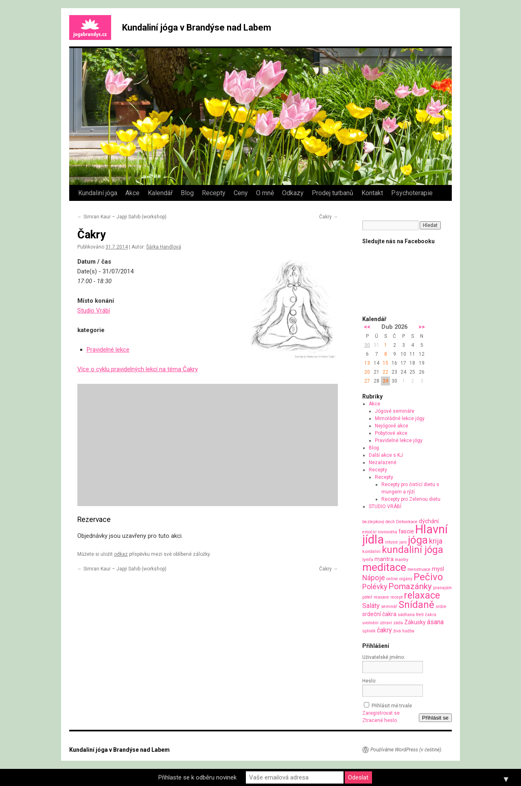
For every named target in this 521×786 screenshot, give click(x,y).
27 (367, 381)
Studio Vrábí (93, 310)
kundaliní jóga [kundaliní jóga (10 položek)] (412, 549)
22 (385, 372)
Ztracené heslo (379, 720)
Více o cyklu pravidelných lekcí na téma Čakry (137, 369)
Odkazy (293, 193)
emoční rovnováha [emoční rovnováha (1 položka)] (379, 532)
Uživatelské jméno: (383, 657)
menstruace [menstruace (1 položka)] (419, 569)
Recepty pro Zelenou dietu (410, 499)
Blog (187, 193)
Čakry (328, 217)
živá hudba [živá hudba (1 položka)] (403, 631)
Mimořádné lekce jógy (400, 418)
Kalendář (160, 193)
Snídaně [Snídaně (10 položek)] (416, 604)
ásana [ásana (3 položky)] (435, 622)
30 (367, 345)
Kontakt (372, 193)
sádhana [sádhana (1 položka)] (406, 614)
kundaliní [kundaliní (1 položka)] (371, 551)
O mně (265, 193)
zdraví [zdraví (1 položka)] (386, 622)
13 (367, 363)
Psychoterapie (412, 193)
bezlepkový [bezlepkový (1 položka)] (373, 521)
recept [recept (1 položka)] (396, 597)
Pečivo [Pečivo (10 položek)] (428, 577)
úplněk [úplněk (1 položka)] (369, 631)
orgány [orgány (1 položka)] (405, 578)
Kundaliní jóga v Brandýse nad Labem (196, 27)
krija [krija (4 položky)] (435, 541)
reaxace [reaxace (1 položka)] (381, 597)
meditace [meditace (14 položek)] (384, 567)
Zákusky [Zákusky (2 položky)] (415, 622)
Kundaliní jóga (97, 193)
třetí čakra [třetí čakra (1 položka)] (426, 614)
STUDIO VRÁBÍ (385, 506)
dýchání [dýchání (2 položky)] (429, 521)
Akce (132, 193)
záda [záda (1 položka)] (398, 622)
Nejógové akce (391, 426)
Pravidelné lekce (108, 349)
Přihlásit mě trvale (392, 706)
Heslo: (369, 681)
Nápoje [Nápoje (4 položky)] (373, 577)
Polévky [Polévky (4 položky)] (374, 586)
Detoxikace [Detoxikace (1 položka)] (407, 521)
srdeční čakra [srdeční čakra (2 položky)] (379, 614)
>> (421, 327)
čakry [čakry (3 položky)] (384, 630)
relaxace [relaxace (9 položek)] (422, 595)
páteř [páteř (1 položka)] (367, 597)
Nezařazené (382, 462)
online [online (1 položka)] (392, 578)
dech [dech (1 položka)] (390, 521)
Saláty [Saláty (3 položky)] (371, 606)
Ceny (241, 193)
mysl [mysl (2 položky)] (438, 569)
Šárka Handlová (163, 247)
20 (367, 372)
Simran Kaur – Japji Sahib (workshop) (121, 217)
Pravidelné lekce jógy (398, 440)
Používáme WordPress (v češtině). (406, 750)
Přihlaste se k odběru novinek (197, 777)
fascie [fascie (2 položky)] (406, 531)
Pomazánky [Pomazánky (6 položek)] (410, 586)
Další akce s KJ (386, 455)
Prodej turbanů (332, 193)
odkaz (121, 554)
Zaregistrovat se (381, 713)
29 (385, 381)
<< (367, 327)
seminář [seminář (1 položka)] (389, 606)
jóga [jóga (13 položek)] (418, 540)
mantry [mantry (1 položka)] (401, 559)
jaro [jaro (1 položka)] (403, 542)
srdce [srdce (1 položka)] (441, 606)
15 (385, 363)
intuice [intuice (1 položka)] (391, 542)
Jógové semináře (394, 411)
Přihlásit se (435, 718)
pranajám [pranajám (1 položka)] (442, 587)
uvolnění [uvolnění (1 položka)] (370, 622)
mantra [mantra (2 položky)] (384, 559)
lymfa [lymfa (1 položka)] (367, 559)
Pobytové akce (391, 433)
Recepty (213, 193)
